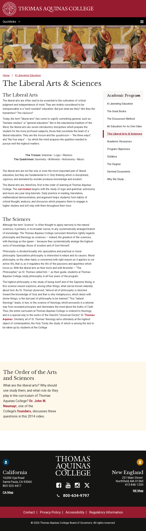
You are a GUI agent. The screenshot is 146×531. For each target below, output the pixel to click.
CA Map (8, 492)
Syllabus (112, 156)
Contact (29, 512)
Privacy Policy (50, 512)
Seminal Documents (118, 171)
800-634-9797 (73, 495)
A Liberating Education (28, 75)
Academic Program (123, 95)
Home (6, 75)
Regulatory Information (106, 512)
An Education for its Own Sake (124, 126)
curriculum (24, 189)
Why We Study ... (116, 179)
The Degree (114, 164)
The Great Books (116, 111)
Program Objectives (118, 149)
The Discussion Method (121, 118)
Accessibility (75, 512)
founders (24, 411)
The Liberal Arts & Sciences (124, 133)
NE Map (138, 490)
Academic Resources (119, 141)
